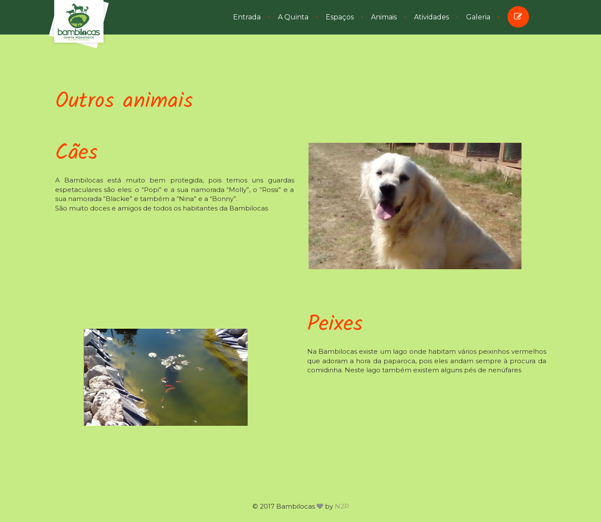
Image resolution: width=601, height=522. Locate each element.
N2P (342, 506)
